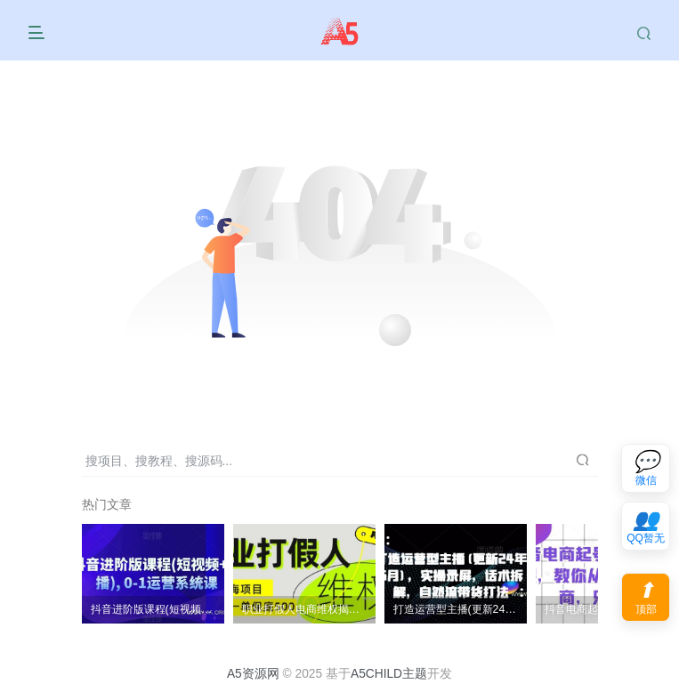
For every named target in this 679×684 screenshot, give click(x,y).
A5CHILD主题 (389, 673)
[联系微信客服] (645, 468)
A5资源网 (253, 673)
